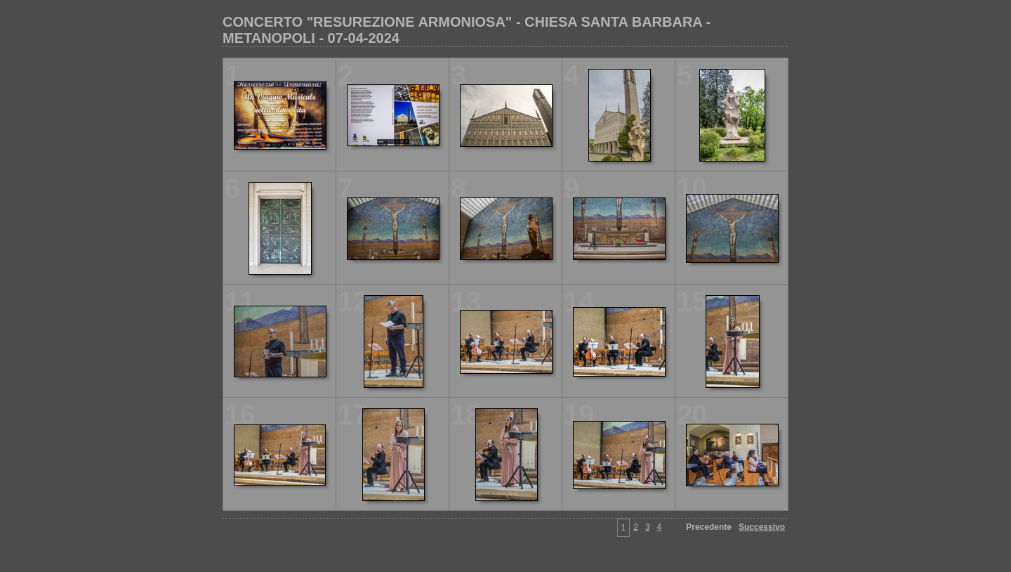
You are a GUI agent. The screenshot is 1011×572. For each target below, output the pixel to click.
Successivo (762, 527)
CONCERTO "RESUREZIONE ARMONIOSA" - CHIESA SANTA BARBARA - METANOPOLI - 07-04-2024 (467, 30)
